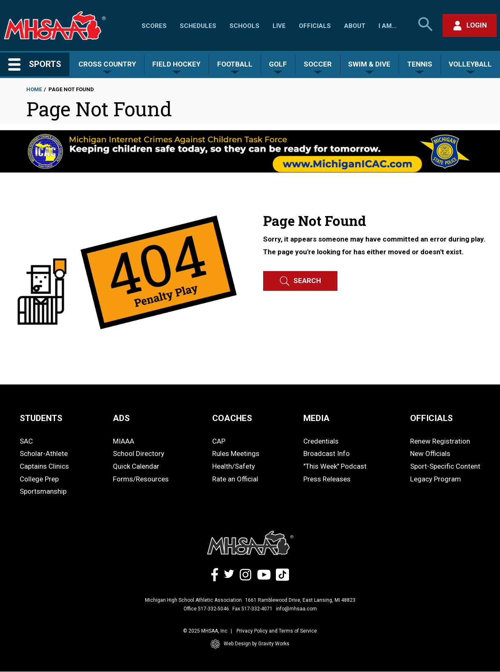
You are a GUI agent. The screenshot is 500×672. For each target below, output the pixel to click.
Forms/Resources (141, 479)
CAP (218, 441)
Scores (154, 26)
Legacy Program (435, 479)
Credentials (321, 441)
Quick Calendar (136, 466)
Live (279, 26)
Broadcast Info (326, 453)
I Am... (387, 26)
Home (34, 89)
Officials (315, 26)
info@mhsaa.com (296, 609)
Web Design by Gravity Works (250, 644)
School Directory (138, 453)
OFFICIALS (431, 418)
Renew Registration (440, 441)
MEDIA (316, 418)
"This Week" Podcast (335, 466)
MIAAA (123, 441)
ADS (121, 418)
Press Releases (327, 479)
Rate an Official (235, 479)
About (354, 26)
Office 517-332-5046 (206, 609)
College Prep (39, 479)
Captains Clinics (44, 466)
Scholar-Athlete (44, 453)
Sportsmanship (43, 491)
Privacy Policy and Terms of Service (276, 631)
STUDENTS (41, 418)
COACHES (232, 418)
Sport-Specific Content (445, 466)
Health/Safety (233, 466)
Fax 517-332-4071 (252, 609)
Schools (244, 26)
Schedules (198, 26)
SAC (26, 441)
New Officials (430, 453)
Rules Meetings (235, 453)
